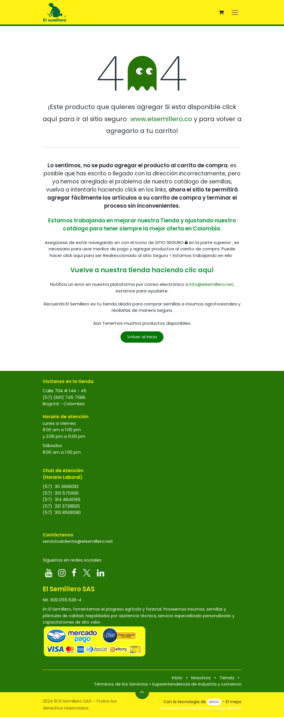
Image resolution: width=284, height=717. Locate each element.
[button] (142, 692)
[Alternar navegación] (235, 12)
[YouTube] (49, 573)
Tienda (226, 678)
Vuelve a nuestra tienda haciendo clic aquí (142, 270)
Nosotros (201, 678)
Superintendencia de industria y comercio (197, 684)
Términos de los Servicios (121, 684)
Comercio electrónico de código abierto (201, 708)
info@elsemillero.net (211, 284)
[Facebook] (74, 573)
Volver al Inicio (142, 337)
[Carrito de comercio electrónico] (221, 12)
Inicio (177, 678)
